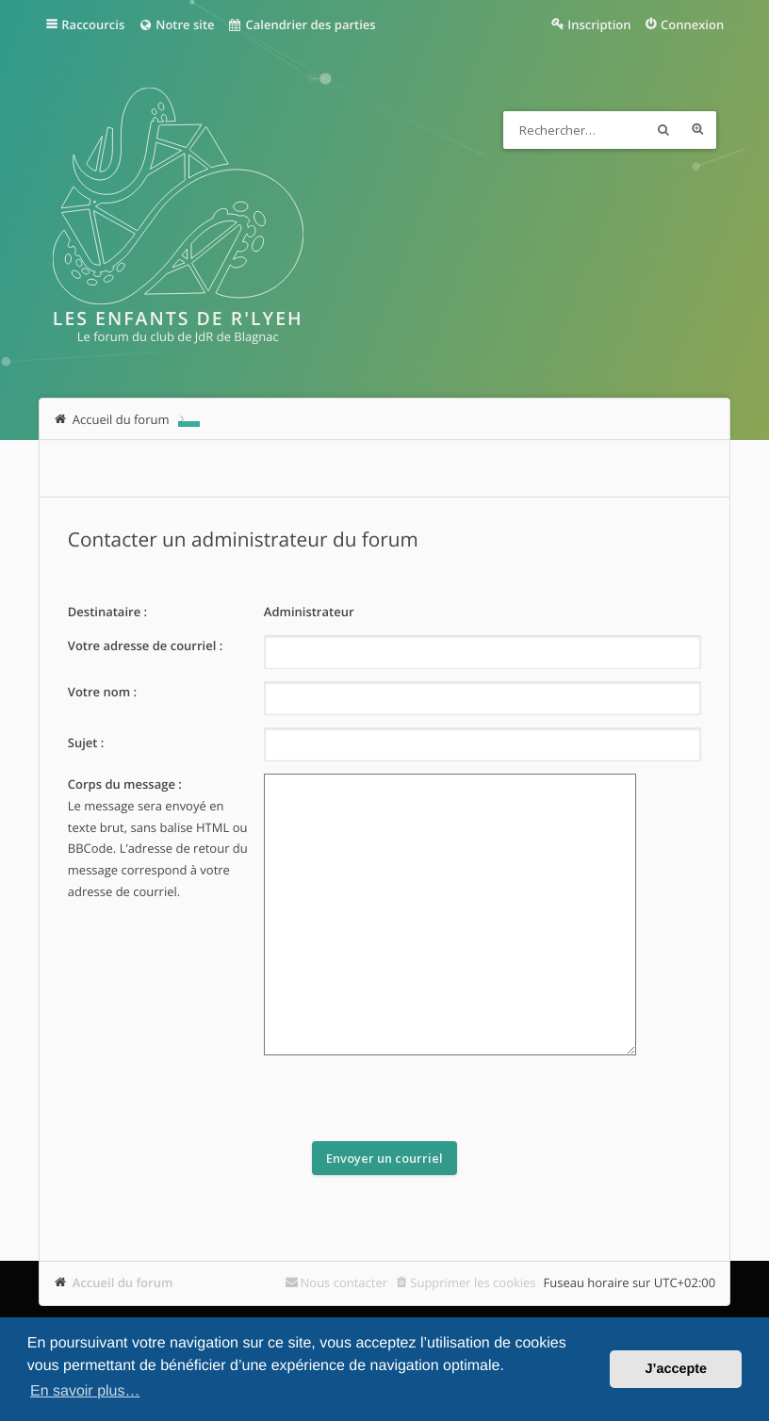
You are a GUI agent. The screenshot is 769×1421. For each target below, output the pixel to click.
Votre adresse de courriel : (145, 645)
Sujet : (86, 742)
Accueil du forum (123, 1282)
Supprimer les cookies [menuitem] (472, 1282)
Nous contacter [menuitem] (344, 1282)
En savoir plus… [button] (85, 1391)
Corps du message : (125, 784)
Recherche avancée (697, 130)
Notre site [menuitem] (176, 24)
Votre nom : (102, 691)
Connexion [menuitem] (692, 24)
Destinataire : (107, 611)
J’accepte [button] (676, 1369)
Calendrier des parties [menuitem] (302, 24)
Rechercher (663, 130)
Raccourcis (92, 24)
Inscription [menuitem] (598, 24)
